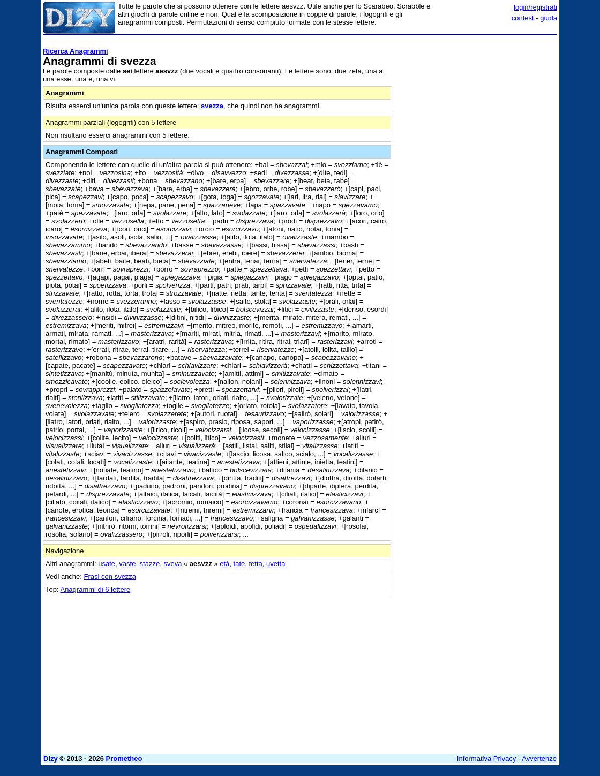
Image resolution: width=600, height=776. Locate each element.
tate (239, 564)
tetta (255, 564)
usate (106, 564)
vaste (127, 564)
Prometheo (124, 759)
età (224, 564)
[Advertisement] (476, 106)
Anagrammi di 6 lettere (95, 589)
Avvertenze (539, 759)
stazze (150, 564)
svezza (212, 106)
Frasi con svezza (110, 576)
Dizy (50, 759)
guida (548, 18)
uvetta (275, 564)
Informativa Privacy (486, 759)
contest (523, 18)
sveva (172, 564)
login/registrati (535, 7)
